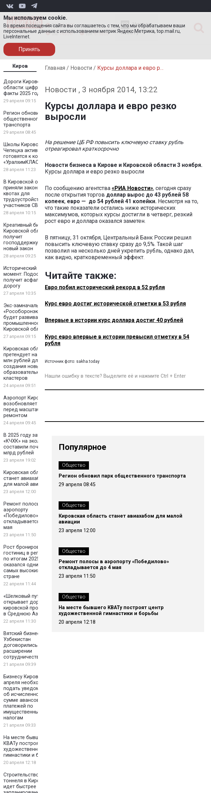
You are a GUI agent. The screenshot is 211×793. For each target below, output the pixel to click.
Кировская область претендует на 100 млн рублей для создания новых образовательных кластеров (26, 363)
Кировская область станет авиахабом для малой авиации (26, 478)
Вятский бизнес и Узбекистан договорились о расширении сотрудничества (23, 645)
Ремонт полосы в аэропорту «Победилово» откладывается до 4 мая (27, 515)
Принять (29, 49)
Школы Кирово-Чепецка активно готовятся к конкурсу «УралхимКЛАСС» (28, 153)
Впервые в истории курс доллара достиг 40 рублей (114, 320)
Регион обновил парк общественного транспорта (28, 119)
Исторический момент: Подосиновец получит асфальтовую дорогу (29, 277)
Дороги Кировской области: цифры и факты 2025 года (25, 87)
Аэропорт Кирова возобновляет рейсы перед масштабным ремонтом (28, 406)
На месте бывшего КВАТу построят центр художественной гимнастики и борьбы (30, 746)
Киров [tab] (20, 66)
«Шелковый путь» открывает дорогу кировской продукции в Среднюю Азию (29, 605)
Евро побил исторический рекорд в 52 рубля (105, 287)
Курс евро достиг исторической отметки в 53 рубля (115, 303)
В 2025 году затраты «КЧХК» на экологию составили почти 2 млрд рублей (27, 444)
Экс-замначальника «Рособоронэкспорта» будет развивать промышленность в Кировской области (30, 317)
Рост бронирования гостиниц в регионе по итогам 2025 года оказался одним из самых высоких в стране (27, 561)
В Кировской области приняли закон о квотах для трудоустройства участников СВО (28, 193)
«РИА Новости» (132, 188)
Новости (81, 68)
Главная (55, 68)
